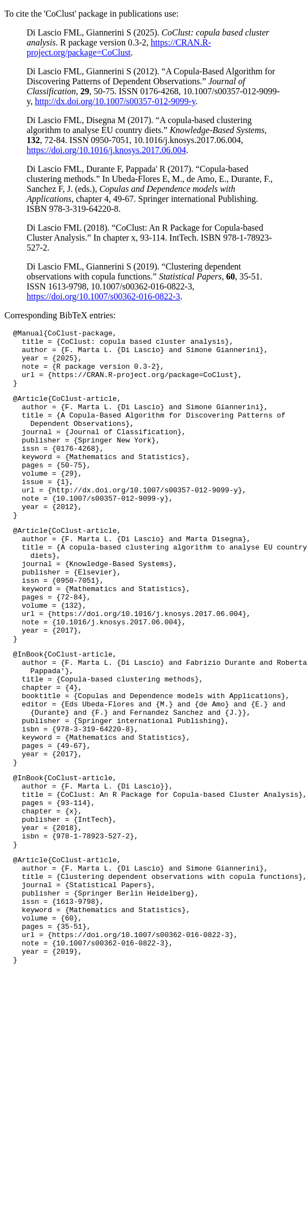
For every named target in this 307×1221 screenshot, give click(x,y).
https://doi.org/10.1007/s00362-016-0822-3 (103, 296)
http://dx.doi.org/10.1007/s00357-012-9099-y (115, 101)
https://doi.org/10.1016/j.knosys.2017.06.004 (106, 150)
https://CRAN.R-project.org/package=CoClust (119, 47)
